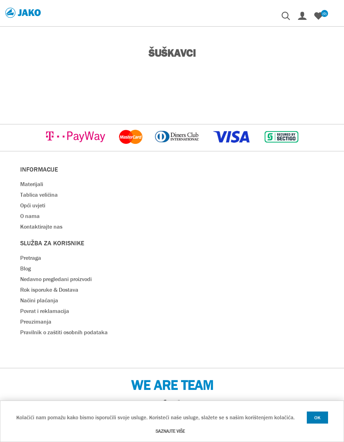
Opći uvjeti (32, 205)
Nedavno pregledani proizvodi (56, 279)
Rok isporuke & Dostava (49, 289)
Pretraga (30, 258)
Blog (25, 268)
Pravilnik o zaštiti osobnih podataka (64, 332)
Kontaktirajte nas (41, 226)
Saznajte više (170, 431)
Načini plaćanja (39, 300)
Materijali (31, 184)
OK (317, 417)
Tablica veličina (39, 194)
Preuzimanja (35, 321)
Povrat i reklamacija (44, 311)
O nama (30, 216)
